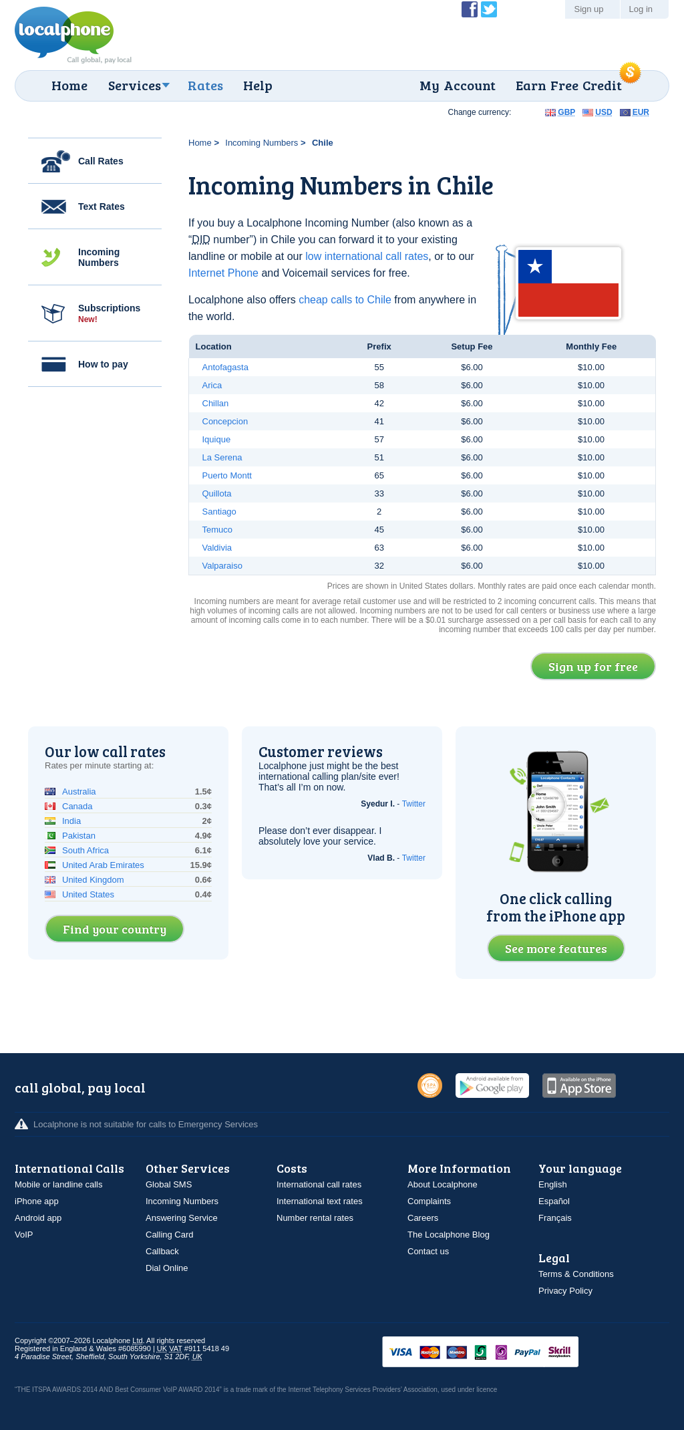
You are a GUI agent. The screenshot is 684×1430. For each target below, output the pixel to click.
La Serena (222, 457)
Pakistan (79, 836)
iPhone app (37, 1201)
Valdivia (217, 548)
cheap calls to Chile (345, 299)
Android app (38, 1218)
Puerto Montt (227, 475)
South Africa (85, 850)
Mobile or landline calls (59, 1184)
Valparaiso (222, 566)
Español (554, 1201)
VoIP (24, 1235)
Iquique (216, 439)
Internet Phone (223, 273)
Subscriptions (109, 313)
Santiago (219, 512)
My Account (457, 85)
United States (88, 894)
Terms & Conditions (576, 1274)
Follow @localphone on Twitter (489, 9)
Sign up (588, 9)
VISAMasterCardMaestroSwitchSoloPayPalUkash (499, 1352)
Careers (422, 1218)
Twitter (413, 804)
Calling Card (170, 1235)
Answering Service (182, 1218)
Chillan (215, 403)
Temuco (217, 530)
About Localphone (442, 1184)
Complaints (429, 1201)
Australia (79, 791)
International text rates (320, 1201)
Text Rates (101, 206)
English (552, 1184)
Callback (162, 1251)
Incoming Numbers (99, 257)
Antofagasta (225, 367)
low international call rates (366, 256)
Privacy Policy (565, 1291)
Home (69, 85)
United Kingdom (93, 880)
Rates (205, 85)
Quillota (217, 493)
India (71, 821)
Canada (77, 806)
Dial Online (167, 1268)
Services (134, 85)
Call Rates (101, 161)
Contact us (428, 1251)
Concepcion (225, 421)
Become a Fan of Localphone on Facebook (470, 9)
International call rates (319, 1184)
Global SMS (169, 1184)
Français (555, 1218)
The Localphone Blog (448, 1235)
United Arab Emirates (103, 865)
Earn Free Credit (569, 85)
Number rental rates (315, 1218)
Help (258, 85)
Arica (212, 385)
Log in (641, 9)
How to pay (103, 364)
